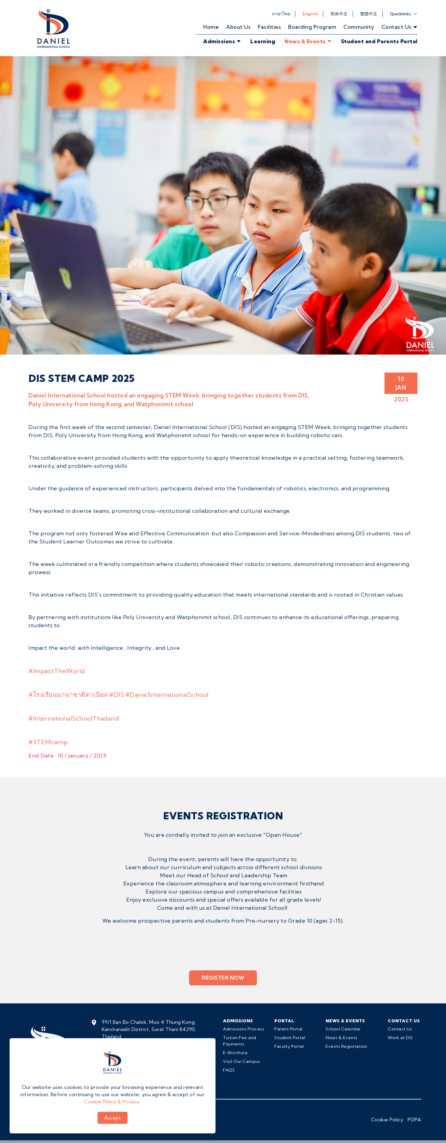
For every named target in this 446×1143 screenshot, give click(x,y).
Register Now (223, 978)
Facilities (269, 27)
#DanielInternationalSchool (167, 694)
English (310, 14)
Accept (112, 1118)
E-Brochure (235, 1052)
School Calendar (343, 1029)
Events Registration (346, 1046)
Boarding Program (312, 27)
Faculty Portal (289, 1046)
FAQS (229, 1070)
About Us (238, 27)
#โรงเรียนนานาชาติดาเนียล (68, 694)
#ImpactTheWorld (57, 671)
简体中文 (339, 14)
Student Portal (289, 1037)
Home (211, 27)
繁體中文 (369, 14)
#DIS (116, 694)
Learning (262, 41)
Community (358, 27)
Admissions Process (243, 1029)
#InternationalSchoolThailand (74, 718)
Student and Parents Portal (379, 41)
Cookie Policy (387, 1120)
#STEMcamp (48, 742)
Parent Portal (288, 1029)
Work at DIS (400, 1037)
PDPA (414, 1120)
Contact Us (400, 1029)
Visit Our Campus (241, 1061)
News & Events (308, 41)
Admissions (222, 41)
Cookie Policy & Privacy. (112, 1102)
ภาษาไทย (281, 14)
